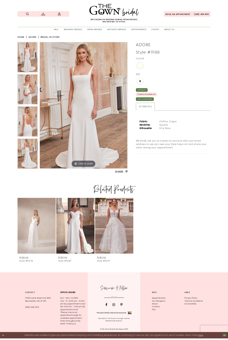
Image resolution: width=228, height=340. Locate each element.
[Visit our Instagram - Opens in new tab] (113, 306)
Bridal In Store (50, 37)
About (155, 304)
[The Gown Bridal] (114, 13)
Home (21, 37)
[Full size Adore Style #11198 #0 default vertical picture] (83, 105)
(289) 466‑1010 (32, 307)
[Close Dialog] (4, 336)
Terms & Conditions (193, 301)
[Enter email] (114, 297)
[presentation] (37, 226)
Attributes (145, 116)
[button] (59, 14)
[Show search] (27, 14)
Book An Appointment (152, 107)
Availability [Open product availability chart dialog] (146, 91)
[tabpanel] (28, 58)
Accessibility (190, 304)
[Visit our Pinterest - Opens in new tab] (121, 306)
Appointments (159, 298)
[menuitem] (27, 14)
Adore (32, 37)
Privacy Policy (190, 298)
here (200, 336)
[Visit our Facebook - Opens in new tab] (106, 306)
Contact (156, 306)
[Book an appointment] (178, 14)
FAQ (154, 309)
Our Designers (158, 301)
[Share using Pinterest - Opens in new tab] (127, 171)
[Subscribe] (129, 297)
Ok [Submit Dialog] (223, 336)
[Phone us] (201, 14)
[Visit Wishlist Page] (43, 14)
